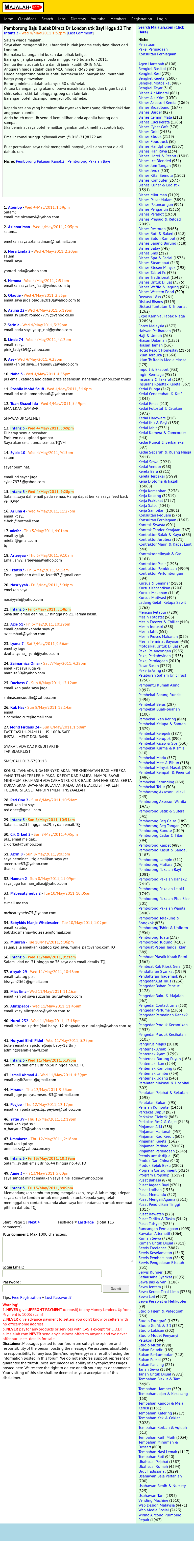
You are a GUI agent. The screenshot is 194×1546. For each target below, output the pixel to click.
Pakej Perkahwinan (154, 655)
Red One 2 (19, 800)
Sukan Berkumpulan (156, 1354)
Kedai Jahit (147, 427)
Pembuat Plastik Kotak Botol (162, 956)
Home (8, 18)
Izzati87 (17, 570)
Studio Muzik (149, 1344)
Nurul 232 (19, 1020)
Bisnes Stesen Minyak (157, 267)
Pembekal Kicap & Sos (158, 743)
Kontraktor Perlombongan (160, 573)
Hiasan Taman (150, 345)
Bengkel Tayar (150, 87)
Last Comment (80, 32)
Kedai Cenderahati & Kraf (160, 393)
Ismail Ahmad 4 (23, 1075)
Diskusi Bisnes (150, 301)
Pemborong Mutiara (155, 864)
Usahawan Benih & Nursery (161, 1485)
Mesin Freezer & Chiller (158, 621)
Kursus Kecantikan (154, 587)
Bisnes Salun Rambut (156, 238)
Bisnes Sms (148, 252)
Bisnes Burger (150, 112)
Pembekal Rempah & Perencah (164, 772)
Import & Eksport (153, 369)
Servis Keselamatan (155, 1252)
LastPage (86, 1222)
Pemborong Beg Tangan (159, 825)
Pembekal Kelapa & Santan (162, 723)
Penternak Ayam (151, 1053)
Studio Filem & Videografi (160, 1311)
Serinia (13, 325)
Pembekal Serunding (156, 781)
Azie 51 (16, 624)
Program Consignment (157, 1170)
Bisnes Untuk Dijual (155, 282)
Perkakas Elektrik (153, 1116)
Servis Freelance (152, 1247)
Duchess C (19, 682)
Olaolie (14, 295)
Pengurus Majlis (152, 1043)
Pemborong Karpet (154, 845)
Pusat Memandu (152, 1194)
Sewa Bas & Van (152, 1281)
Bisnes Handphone (154, 146)
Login (162, 18)
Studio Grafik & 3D (154, 1325)
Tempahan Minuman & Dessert (158, 1444)
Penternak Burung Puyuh (159, 1058)
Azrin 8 (16, 854)
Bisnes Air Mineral (153, 92)
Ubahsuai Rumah (153, 1466)
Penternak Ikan (151, 1063)
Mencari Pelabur (152, 612)
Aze (11, 359)
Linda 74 (15, 339)
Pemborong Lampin (155, 859)
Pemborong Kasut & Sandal (162, 849)
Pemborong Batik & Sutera (161, 810)
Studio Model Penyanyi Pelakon (158, 1338)
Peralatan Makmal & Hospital (163, 1082)
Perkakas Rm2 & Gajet (157, 1121)
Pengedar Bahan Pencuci (159, 985)
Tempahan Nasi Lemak (157, 1451)
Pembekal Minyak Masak (159, 767)
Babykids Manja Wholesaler (34, 922)
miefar (15, 530)
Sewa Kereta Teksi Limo (158, 1291)
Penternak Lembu (153, 1073)
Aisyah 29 (18, 971)
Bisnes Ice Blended (154, 160)
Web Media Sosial (153, 1509)
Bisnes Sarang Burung (157, 243)
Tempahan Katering (155, 1412)
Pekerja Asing (149, 670)
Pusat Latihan (150, 1189)
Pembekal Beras (152, 704)
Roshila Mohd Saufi (27, 389)
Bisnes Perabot (151, 214)
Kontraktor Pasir (152, 563)
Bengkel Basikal (152, 68)
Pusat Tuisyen (150, 1223)
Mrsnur (16, 1089)
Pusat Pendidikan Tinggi (159, 1204)
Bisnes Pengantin (153, 209)
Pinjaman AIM (150, 1126)
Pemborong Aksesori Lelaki (161, 791)
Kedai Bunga (149, 388)
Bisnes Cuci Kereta (154, 121)
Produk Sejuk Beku (154, 1165)
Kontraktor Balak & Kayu (159, 534)
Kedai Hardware (152, 417)
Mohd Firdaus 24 (24, 727)
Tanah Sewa (148, 1369)
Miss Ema (18, 991)
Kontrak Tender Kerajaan (159, 529)
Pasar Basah (148, 665)
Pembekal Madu (152, 757)
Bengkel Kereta (151, 78)
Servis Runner (150, 1272)
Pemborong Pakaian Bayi (88, 161)
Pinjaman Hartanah (155, 1131)
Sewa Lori (146, 1296)
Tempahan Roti (151, 1456)
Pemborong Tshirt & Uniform (163, 927)
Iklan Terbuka (150, 354)
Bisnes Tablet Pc (152, 272)
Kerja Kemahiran (152, 490)
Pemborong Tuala (153, 937)
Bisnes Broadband (153, 107)
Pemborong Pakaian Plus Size (163, 898)
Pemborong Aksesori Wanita (162, 801)
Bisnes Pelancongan (155, 204)
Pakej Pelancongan (154, 650)
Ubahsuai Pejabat (153, 1461)
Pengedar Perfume (154, 1010)
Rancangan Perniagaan (158, 1228)
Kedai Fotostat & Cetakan (160, 408)
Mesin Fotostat (151, 616)
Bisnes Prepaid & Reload (159, 219)
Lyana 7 (17, 643)
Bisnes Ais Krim (151, 97)
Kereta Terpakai (151, 476)
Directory (78, 18)
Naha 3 (16, 374)
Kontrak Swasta (151, 524)
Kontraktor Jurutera (154, 539)
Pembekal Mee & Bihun (158, 762)
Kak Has (17, 707)
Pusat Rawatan (151, 1213)
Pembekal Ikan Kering (157, 718)
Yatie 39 (17, 1119)
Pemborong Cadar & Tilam (161, 835)
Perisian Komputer (154, 1107)
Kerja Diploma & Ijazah (158, 481)
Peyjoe (16, 1104)
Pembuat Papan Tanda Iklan (162, 947)
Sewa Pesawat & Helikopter (162, 1301)
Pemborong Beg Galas (157, 820)
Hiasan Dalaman (152, 340)
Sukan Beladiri (150, 1349)
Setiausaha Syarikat (155, 1276)
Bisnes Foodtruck (153, 141)
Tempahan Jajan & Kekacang (163, 1393)
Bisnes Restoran (152, 228)
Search (47, 18)
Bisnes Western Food (156, 291)
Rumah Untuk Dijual (155, 1243)
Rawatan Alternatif (154, 1233)
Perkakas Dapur (151, 1111)
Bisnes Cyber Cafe (153, 126)
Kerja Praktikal (150, 500)
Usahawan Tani (151, 1495)
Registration (141, 18)
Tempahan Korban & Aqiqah (162, 1427)
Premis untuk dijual (155, 1155)
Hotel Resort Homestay (158, 350)
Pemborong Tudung (155, 941)
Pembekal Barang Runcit (159, 694)
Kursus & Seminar (154, 583)
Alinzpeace (19, 1006)
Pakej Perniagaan (153, 49)
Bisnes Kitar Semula (155, 175)
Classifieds (27, 18)
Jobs (62, 18)
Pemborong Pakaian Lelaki (161, 888)
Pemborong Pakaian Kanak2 (40, 161)
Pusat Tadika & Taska (156, 1218)
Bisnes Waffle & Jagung (158, 286)
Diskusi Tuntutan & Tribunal (162, 306)
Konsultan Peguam (154, 515)
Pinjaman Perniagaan (156, 1150)
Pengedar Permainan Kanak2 (163, 1014)
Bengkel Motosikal (154, 82)
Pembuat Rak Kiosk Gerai (160, 966)
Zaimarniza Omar (25, 663)
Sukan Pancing (151, 1364)
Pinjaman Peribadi (153, 1145)
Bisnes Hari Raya (152, 151)
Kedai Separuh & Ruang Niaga (164, 452)
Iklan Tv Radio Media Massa (162, 359)
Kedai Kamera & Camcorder (162, 432)
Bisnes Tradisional (153, 277)
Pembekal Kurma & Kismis (161, 747)
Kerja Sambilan (151, 510)
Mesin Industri (150, 626)
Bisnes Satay (149, 248)
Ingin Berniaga (151, 374)
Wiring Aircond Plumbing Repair (159, 1517)
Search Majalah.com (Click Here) (161, 30)
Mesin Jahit (148, 631)
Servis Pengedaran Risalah (161, 1262)
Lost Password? (58, 1297)
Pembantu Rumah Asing (159, 685)
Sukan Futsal (149, 1359)
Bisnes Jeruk (148, 170)
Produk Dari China (153, 1160)
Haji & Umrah (150, 335)
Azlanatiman (19, 226)
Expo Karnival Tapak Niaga (161, 315)
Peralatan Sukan (152, 1102)
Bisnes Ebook (150, 136)
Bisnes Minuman (152, 194)
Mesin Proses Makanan (158, 636)
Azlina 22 (16, 310)
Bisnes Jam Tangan (154, 165)
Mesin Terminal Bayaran (158, 641)
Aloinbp (15, 207)
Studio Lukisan (151, 1330)
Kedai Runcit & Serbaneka (161, 442)
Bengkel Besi (149, 73)
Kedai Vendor (149, 466)
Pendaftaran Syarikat (156, 971)
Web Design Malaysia (156, 1505)
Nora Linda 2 (19, 251)
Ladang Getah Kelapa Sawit (162, 602)
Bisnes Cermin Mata (155, 117)
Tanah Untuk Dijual (154, 1374)
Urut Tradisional (152, 1471)
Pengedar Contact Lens (157, 1005)
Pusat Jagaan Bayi (153, 1184)
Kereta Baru (148, 471)
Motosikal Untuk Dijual (158, 646)
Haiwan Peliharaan (154, 330)
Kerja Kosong (149, 495)
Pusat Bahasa (149, 1180)
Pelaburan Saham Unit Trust (162, 675)
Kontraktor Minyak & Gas (160, 553)
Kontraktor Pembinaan (157, 568)
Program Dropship (153, 1174)
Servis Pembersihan (155, 1257)
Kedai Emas (148, 403)
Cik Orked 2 (20, 834)
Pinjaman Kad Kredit (156, 1136)
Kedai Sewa (148, 461)
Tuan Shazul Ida (24, 403)
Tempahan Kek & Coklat (159, 1417)
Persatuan (146, 44)
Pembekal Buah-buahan (159, 709)
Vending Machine (153, 1500)
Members (118, 18)
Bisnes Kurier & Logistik (159, 184)
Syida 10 (17, 452)
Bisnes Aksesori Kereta (157, 102)
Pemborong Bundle (155, 830)
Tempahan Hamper (154, 1388)
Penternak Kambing (155, 1068)
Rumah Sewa (149, 1238)
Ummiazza (19, 1139)
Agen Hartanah (151, 63)
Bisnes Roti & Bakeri (155, 233)
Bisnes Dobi (148, 131)
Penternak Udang (153, 1078)
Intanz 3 (11, 33)
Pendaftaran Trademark (158, 976)
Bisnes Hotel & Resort (157, 155)
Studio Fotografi (152, 1320)
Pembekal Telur (151, 786)
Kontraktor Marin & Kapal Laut (164, 544)
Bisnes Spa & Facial (155, 257)
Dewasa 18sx (149, 296)
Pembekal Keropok (154, 738)
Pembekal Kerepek (154, 733)
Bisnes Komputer (152, 180)
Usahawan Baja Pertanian (160, 1475)
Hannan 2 (18, 878)
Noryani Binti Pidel (26, 1040)
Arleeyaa (18, 555)
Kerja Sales (147, 505)
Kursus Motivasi (152, 597)
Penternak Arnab (152, 1048)
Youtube (98, 18)
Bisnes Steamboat (153, 262)
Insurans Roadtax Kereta (159, 383)
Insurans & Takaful (154, 379)
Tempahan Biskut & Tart (159, 1378)
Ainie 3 (16, 1173)
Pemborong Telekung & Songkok (159, 920)
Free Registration (26, 1297)
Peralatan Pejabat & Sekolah (163, 1092)
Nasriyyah (19, 585)
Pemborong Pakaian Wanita (161, 908)
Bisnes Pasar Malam (155, 199)
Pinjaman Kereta (152, 1141)
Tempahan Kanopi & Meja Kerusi (160, 1405)
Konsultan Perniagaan (157, 53)
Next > (34, 1222)
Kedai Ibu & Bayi (152, 422)
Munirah (17, 942)
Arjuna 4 (17, 511)
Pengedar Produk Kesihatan (162, 1034)
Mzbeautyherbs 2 (25, 893)
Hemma (14, 280)
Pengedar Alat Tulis (154, 980)
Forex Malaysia (151, 325)
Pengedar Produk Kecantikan (163, 1024)
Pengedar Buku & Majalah (161, 995)
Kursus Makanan (152, 592)
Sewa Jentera (149, 1286)
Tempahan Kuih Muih (156, 1437)
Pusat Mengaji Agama (156, 1199)
